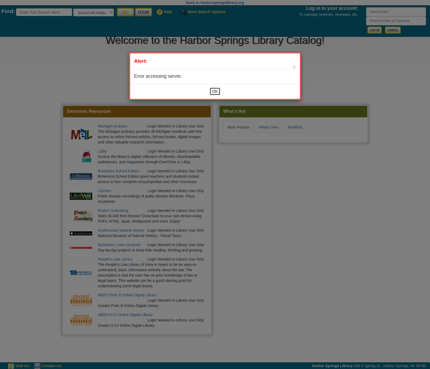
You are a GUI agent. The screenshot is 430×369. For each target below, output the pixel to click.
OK (215, 91)
